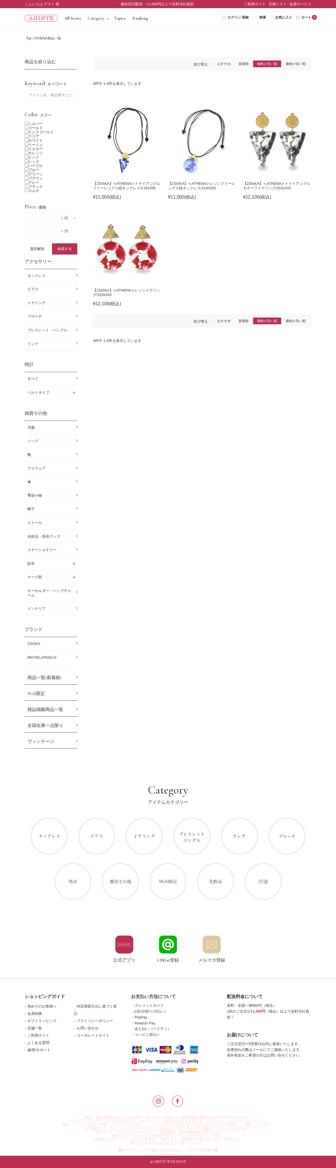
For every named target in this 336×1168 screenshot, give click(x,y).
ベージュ (34, 145)
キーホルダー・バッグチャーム (49, 593)
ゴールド (34, 128)
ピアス (32, 289)
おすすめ (224, 64)
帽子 (31, 509)
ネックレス (36, 276)
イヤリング (36, 303)
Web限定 (36, 693)
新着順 (244, 64)
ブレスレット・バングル (47, 330)
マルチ (32, 191)
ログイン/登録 (235, 17)
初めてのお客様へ (42, 1006)
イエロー (34, 149)
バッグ (32, 441)
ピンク (32, 157)
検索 (259, 17)
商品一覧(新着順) (44, 677)
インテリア (36, 609)
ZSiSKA (33, 644)
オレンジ (34, 153)
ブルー (32, 170)
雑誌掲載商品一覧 (45, 709)
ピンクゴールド (39, 132)
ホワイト (34, 140)
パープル (34, 166)
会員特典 (34, 1013)
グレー (32, 182)
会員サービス (300, 4)
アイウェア (36, 468)
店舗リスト (278, 4)
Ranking (140, 18)
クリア (32, 136)
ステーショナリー (42, 550)
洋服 (31, 427)
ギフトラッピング (42, 1021)
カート (303, 17)
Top (28, 38)
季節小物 (34, 495)
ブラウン (34, 178)
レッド (32, 161)
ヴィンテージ (40, 741)
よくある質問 (38, 1043)
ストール (34, 523)
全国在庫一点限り (45, 725)
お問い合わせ (88, 1028)
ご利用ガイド (255, 4)
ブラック (34, 187)
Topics (120, 18)
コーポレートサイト (93, 1035)
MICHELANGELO (41, 657)
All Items (72, 18)
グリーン (34, 174)
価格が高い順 (296, 64)
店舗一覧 (34, 1028)
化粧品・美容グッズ (43, 536)
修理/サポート (38, 1050)
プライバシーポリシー (95, 1021)
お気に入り (280, 17)
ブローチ (34, 316)
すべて (32, 379)
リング (32, 344)
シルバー (34, 124)
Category (96, 18)
